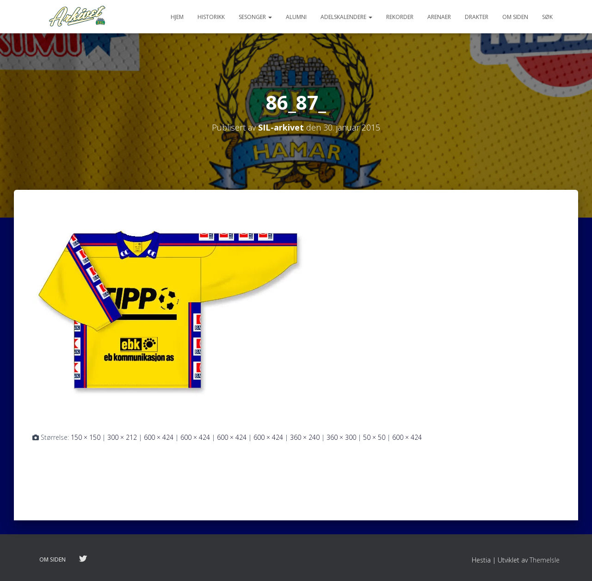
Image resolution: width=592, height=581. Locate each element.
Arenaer (439, 17)
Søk (547, 17)
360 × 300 (341, 437)
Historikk (211, 17)
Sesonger (255, 17)
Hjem (177, 17)
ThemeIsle (545, 560)
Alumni (296, 17)
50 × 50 (374, 437)
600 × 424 (158, 437)
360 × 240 (305, 437)
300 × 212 (122, 437)
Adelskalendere (346, 17)
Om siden (515, 17)
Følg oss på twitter (82, 559)
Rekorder (399, 17)
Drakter (476, 17)
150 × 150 (85, 437)
